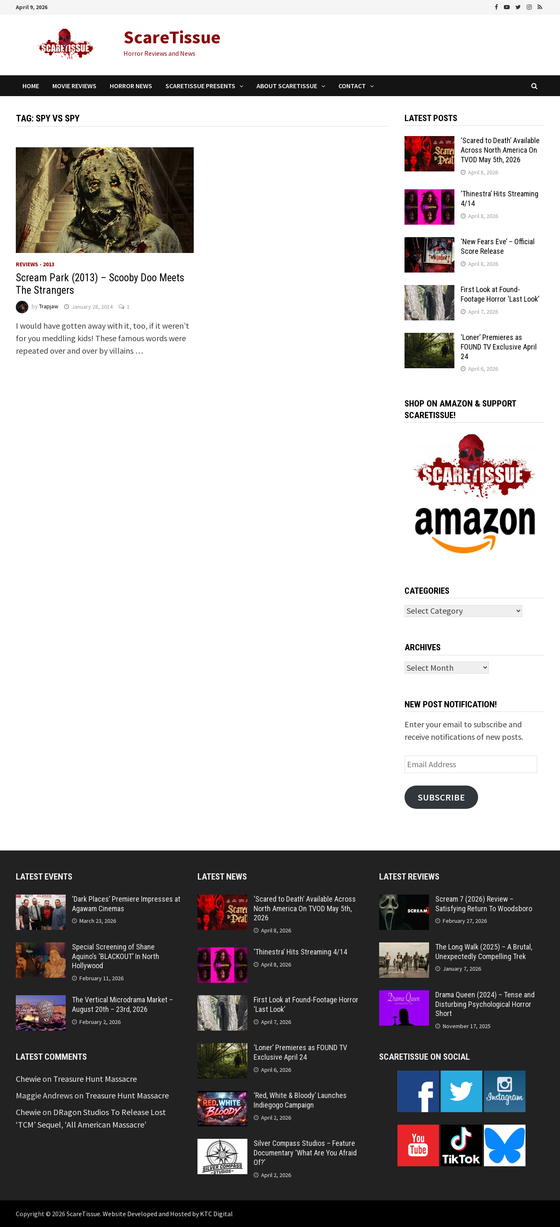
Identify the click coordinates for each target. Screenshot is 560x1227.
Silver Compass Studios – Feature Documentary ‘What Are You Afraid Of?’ (305, 1153)
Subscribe (441, 797)
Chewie (28, 1078)
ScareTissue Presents (200, 86)
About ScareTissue (287, 86)
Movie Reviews (74, 86)
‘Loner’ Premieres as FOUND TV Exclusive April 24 (499, 347)
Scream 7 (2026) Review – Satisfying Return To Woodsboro (483, 904)
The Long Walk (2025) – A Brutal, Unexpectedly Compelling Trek (483, 951)
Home (30, 86)
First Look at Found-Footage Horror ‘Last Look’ (500, 294)
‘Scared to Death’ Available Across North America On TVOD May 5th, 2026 (500, 150)
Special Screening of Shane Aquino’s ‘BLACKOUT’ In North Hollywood (115, 956)
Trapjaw (48, 306)
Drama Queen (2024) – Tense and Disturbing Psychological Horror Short (485, 1004)
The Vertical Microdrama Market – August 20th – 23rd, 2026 (122, 1004)
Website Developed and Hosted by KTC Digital (168, 1214)
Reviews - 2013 (35, 264)
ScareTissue (172, 36)
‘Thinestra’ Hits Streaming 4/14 (300, 951)
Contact (352, 86)
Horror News (131, 86)
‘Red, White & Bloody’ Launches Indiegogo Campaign (300, 1100)
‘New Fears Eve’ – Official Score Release (498, 246)
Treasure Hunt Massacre (95, 1078)
